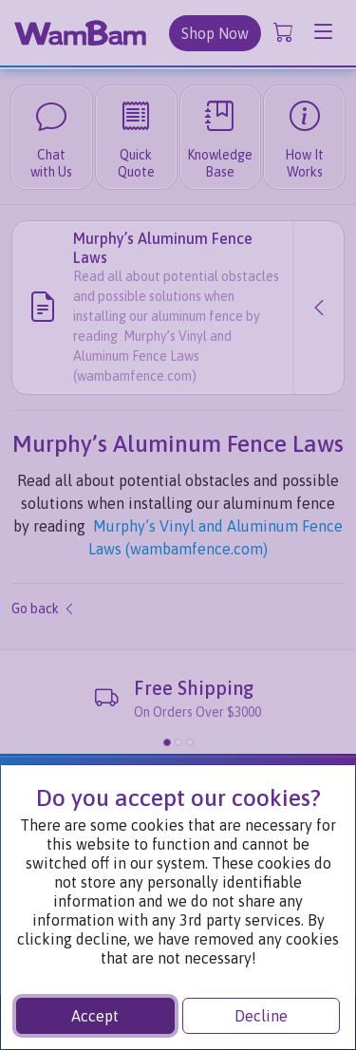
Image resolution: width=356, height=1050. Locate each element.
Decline (261, 1015)
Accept (95, 1015)
